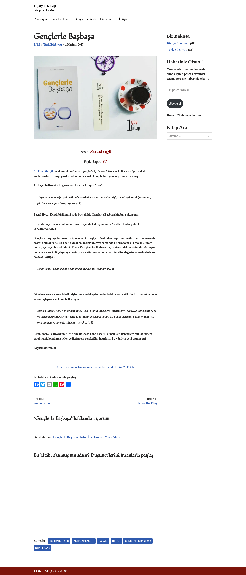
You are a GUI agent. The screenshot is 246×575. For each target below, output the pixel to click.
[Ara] (186, 136)
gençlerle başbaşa (138, 541)
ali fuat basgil (83, 541)
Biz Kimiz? (107, 19)
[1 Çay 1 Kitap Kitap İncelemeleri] (45, 7)
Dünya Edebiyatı (85, 19)
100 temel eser (59, 541)
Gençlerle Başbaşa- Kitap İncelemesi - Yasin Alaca (86, 437)
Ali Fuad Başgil (43, 171)
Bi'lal (37, 44)
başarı (103, 541)
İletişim (123, 19)
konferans (42, 548)
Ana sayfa (40, 19)
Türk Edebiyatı (60, 19)
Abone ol (175, 103)
